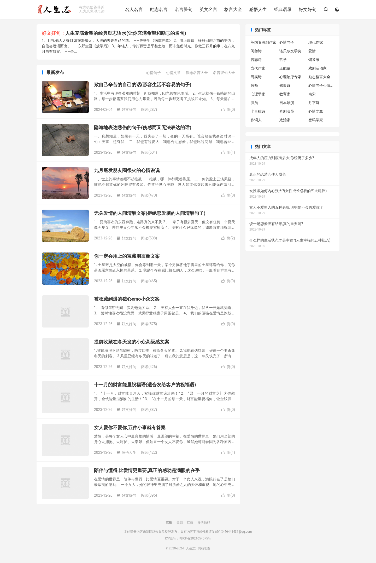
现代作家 (315, 42)
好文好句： (53, 33)
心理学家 (258, 94)
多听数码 (204, 522)
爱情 (312, 51)
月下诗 (313, 103)
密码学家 (315, 120)
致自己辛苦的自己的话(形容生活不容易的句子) (142, 84)
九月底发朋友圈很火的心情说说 (127, 170)
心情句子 (153, 73)
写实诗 (256, 77)
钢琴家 (313, 60)
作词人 (256, 120)
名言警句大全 (224, 73)
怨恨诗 (284, 85)
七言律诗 (258, 111)
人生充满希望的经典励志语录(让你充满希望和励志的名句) (125, 33)
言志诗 (256, 60)
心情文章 (173, 73)
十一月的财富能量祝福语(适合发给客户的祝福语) (145, 384)
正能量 (284, 68)
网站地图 (204, 548)
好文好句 (307, 9)
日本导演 (286, 103)
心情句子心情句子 (321, 85)
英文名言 (208, 9)
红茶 (190, 522)
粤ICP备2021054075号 (195, 538)
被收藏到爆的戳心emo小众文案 (127, 299)
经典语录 (283, 9)
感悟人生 (258, 9)
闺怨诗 (256, 51)
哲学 (283, 60)
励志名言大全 (197, 73)
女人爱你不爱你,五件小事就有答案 (130, 427)
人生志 (55, 9)
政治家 (284, 120)
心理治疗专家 (290, 77)
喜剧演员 (286, 111)
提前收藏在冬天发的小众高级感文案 (131, 341)
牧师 (254, 85)
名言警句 (183, 9)
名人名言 (134, 9)
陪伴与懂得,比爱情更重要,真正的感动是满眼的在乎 (147, 470)
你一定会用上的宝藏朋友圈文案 (127, 256)
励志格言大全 (319, 77)
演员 (254, 103)
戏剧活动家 (317, 68)
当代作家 (258, 68)
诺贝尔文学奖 (290, 51)
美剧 (180, 522)
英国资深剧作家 (263, 42)
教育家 (284, 94)
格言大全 (233, 9)
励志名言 (159, 9)
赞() (228, 109)
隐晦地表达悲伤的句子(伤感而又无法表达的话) (142, 127)
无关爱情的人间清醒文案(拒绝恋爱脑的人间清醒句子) (149, 213)
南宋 (312, 94)
